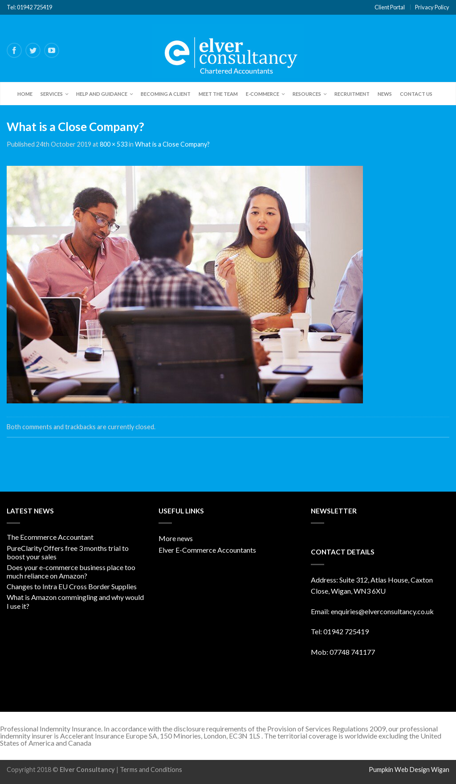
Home (25, 94)
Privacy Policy (432, 7)
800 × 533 (113, 144)
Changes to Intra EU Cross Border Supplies (72, 586)
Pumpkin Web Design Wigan (409, 769)
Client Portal (390, 7)
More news (176, 538)
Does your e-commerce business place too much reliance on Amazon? (71, 571)
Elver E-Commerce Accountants (207, 550)
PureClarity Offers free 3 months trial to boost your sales (68, 552)
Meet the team (218, 94)
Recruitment (352, 94)
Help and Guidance (101, 94)
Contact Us (416, 94)
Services (52, 94)
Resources (307, 94)
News (385, 94)
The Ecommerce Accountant (50, 537)
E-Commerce (262, 94)
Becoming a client (166, 94)
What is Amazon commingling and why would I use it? (75, 601)
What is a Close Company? (172, 144)
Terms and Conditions (151, 769)
